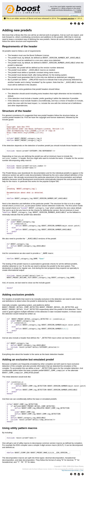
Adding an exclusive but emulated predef (28, 376)
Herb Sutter (52, 10)
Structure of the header (16, 110)
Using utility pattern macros (19, 451)
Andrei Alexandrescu (65, 10)
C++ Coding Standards (77, 11)
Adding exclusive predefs (18, 307)
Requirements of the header (19, 46)
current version (67, 18)
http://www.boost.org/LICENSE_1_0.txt (72, 495)
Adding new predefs (17, 30)
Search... (75, 16)
